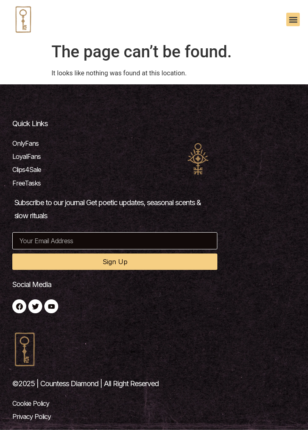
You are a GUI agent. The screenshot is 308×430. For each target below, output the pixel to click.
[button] (293, 19)
